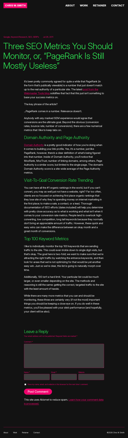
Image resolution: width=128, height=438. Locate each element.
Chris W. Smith (15, 5)
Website (81, 372)
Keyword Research (19, 37)
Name (27, 372)
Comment (28, 342)
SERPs (36, 37)
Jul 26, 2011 (48, 37)
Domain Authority (34, 145)
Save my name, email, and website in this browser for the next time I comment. (58, 384)
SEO (30, 37)
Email (54, 372)
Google (7, 37)
